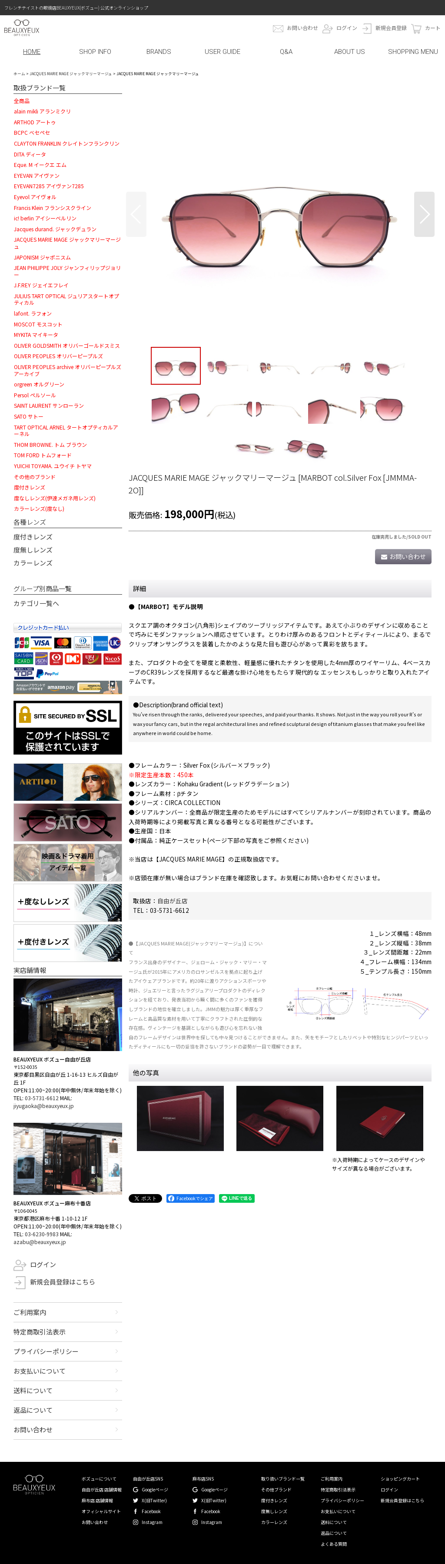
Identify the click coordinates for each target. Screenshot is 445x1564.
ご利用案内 (29, 1312)
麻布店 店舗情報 (97, 1500)
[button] (136, 214)
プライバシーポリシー (46, 1351)
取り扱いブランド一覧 (283, 1478)
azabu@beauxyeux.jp (39, 1241)
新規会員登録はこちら (62, 1281)
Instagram (152, 1522)
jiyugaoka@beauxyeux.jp (43, 1105)
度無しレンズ (33, 549)
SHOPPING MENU (413, 52)
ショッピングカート (400, 1478)
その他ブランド (276, 1489)
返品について (33, 1409)
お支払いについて (39, 1370)
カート (433, 27)
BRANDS (158, 52)
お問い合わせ (302, 27)
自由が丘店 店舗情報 (102, 1489)
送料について (33, 1390)
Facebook (151, 1511)
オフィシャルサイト (101, 1511)
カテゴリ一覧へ (36, 603)
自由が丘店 (172, 900)
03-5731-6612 (42, 1097)
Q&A (286, 52)
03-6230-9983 (42, 1234)
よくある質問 (334, 1544)
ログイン (346, 27)
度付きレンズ (33, 536)
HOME (31, 52)
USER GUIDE (222, 52)
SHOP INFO (95, 52)
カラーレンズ (33, 562)
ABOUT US (349, 52)
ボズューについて (99, 1478)
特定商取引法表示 (39, 1331)
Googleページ (155, 1489)
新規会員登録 (391, 27)
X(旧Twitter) (154, 1500)
